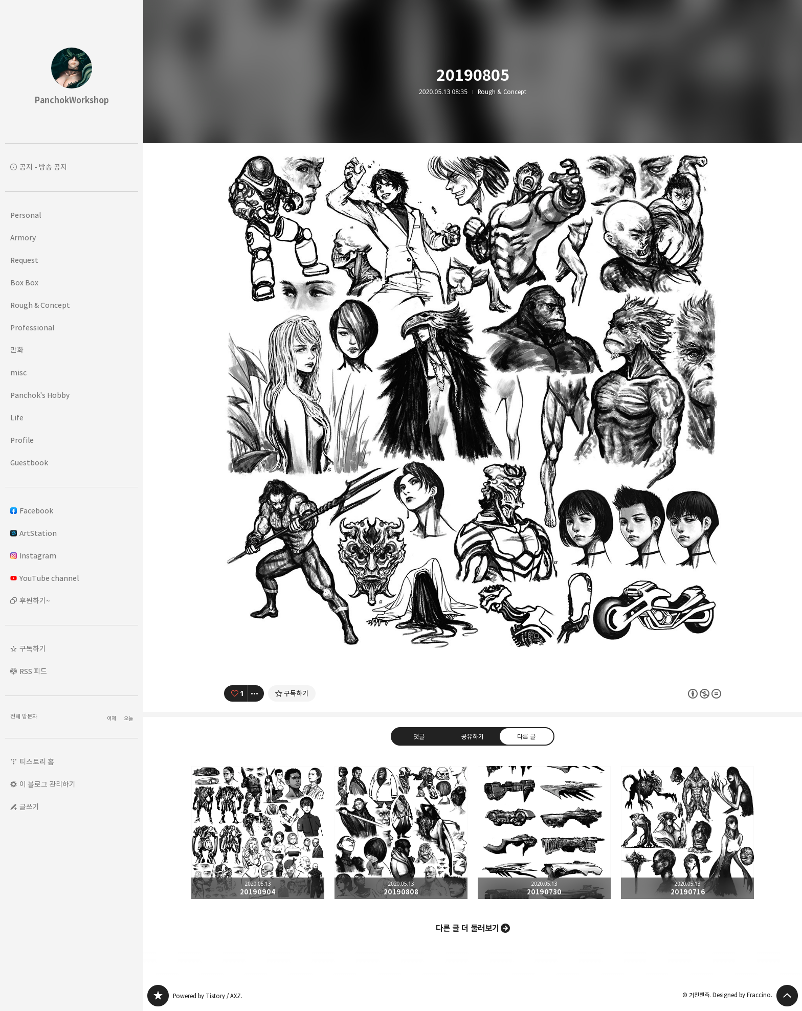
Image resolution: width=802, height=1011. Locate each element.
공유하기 (472, 736)
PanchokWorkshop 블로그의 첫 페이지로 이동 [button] (71, 71)
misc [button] (18, 372)
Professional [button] (32, 327)
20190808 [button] (401, 832)
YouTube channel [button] (44, 578)
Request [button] (24, 260)
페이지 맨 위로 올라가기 (787, 995)
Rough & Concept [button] (40, 305)
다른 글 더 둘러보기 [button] (467, 928)
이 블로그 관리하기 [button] (47, 784)
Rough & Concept (502, 92)
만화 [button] (17, 350)
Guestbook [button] (29, 462)
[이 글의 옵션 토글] (256, 693)
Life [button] (17, 417)
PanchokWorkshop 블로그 (158, 995)
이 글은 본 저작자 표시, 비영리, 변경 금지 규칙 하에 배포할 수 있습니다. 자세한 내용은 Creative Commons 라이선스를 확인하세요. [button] (704, 693)
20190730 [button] (544, 832)
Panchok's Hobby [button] (40, 395)
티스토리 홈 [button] (36, 762)
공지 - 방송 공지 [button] (43, 167)
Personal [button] (25, 215)
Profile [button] (22, 440)
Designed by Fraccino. (742, 995)
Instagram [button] (33, 555)
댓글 (419, 736)
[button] (71, 649)
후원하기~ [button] (34, 600)
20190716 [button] (687, 832)
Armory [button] (23, 237)
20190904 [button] (257, 832)
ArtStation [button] (33, 533)
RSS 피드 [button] (33, 671)
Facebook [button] (31, 510)
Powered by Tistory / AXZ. (207, 996)
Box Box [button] (24, 282)
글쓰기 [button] (29, 807)
